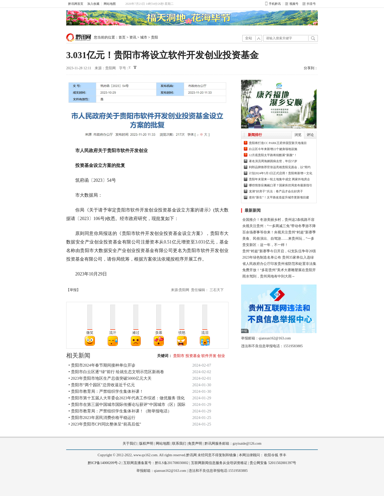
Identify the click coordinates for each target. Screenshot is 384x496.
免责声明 (195, 443)
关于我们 (130, 443)
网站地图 (110, 4)
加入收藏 (93, 4)
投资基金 (193, 356)
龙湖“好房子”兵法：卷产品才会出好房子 (276, 191)
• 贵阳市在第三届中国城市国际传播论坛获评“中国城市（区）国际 (126, 404)
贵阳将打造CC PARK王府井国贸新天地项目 (278, 143)
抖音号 (309, 4)
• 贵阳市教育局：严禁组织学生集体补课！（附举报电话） (120, 411)
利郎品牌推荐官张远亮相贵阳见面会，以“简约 (280, 167)
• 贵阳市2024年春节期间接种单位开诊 (101, 365)
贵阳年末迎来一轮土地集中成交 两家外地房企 (279, 179)
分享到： (311, 68)
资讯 (132, 37)
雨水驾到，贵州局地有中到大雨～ (268, 276)
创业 (221, 356)
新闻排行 (255, 135)
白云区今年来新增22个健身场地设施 (273, 149)
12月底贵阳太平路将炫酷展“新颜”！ (273, 155)
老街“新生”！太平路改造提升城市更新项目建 (279, 197)
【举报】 (73, 290)
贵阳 (154, 37)
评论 (310, 135)
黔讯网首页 (75, 4)
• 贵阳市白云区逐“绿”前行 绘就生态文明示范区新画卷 (116, 372)
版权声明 (146, 443)
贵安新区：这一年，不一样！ (265, 245)
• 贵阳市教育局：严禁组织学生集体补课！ (105, 391)
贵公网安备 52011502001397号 (273, 463)
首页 (122, 37)
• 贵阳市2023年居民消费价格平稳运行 (101, 417)
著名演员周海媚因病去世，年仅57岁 (273, 161)
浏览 (297, 135)
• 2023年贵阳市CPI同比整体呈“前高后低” (104, 424)
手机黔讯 (273, 4)
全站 (248, 38)
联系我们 (179, 443)
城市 (143, 37)
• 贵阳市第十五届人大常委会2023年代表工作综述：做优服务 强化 (126, 398)
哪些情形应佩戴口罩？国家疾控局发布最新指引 (280, 185)
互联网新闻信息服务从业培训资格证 (219, 463)
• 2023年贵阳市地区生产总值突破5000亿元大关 (109, 378)
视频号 (291, 4)
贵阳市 (178, 356)
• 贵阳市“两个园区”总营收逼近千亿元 (101, 385)
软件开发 (208, 356)
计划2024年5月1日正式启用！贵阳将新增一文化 (280, 173)
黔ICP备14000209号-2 (104, 463)
